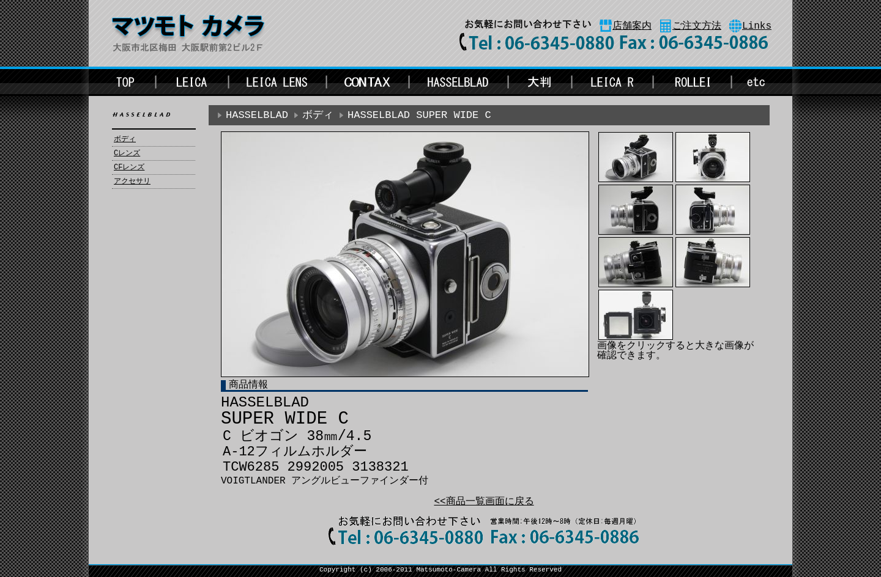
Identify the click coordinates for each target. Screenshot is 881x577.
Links (756, 26)
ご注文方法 (696, 26)
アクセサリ (132, 181)
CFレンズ (129, 167)
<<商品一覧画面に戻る (483, 502)
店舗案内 (632, 26)
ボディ (125, 139)
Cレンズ (127, 153)
